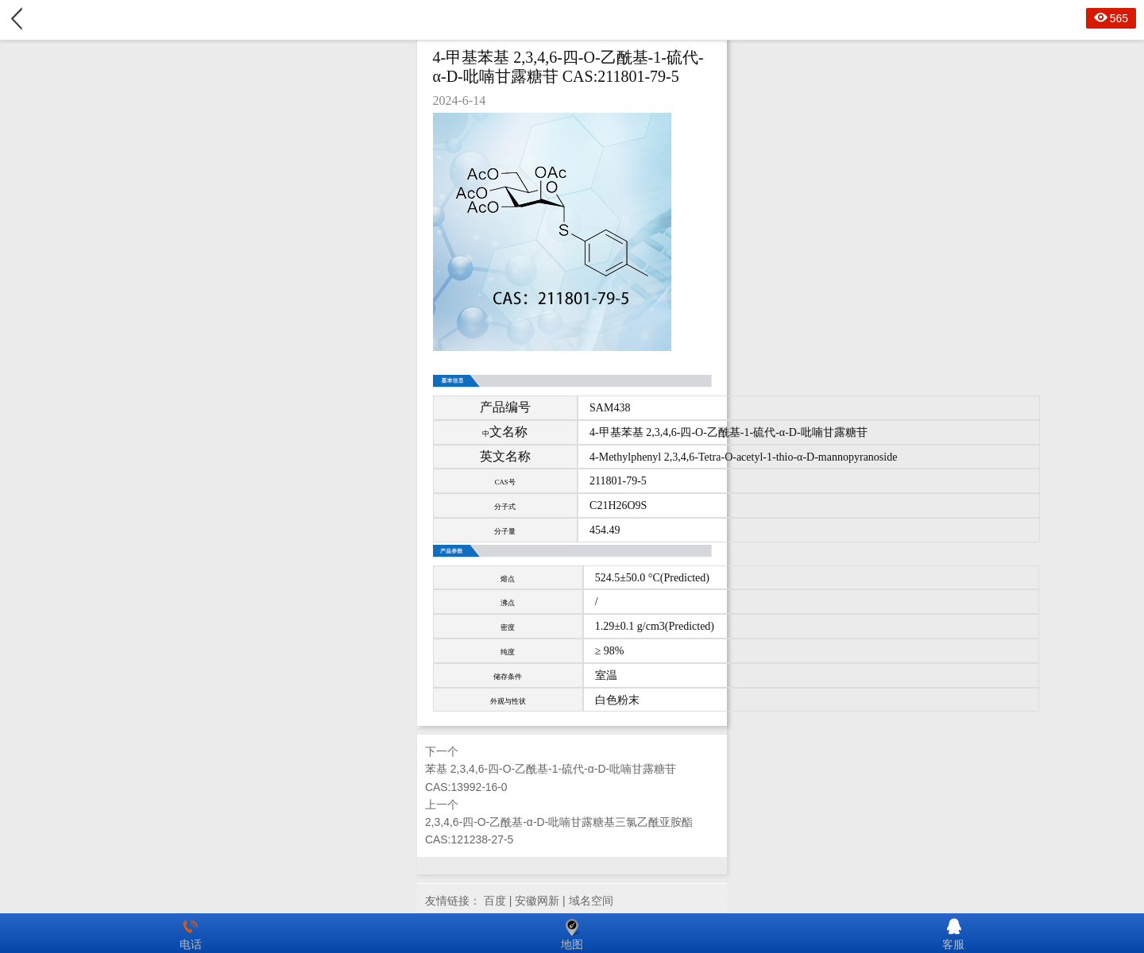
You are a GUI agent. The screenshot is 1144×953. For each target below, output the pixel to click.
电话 (191, 933)
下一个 (572, 770)
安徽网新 (537, 900)
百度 (495, 900)
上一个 (572, 823)
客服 (953, 933)
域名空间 (591, 900)
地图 (572, 933)
